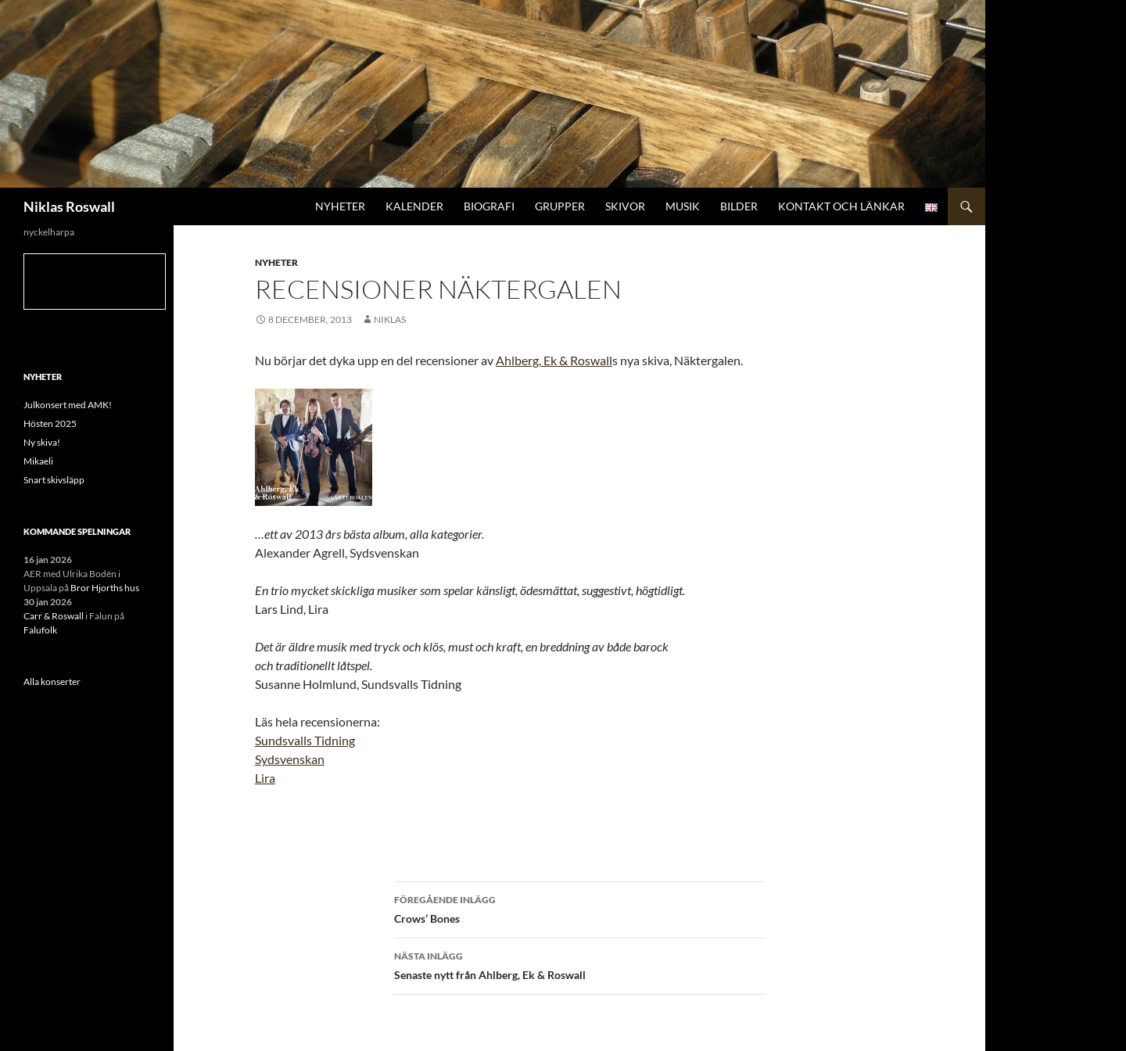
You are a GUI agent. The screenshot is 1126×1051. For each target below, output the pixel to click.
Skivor (625, 206)
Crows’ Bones (579, 908)
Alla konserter (52, 681)
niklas (390, 319)
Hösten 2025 (50, 423)
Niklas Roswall (69, 206)
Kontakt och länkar (841, 206)
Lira (265, 777)
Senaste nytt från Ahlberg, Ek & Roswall (579, 964)
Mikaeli (38, 461)
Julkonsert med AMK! (67, 405)
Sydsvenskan (290, 758)
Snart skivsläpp (53, 480)
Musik (682, 206)
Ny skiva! (41, 442)
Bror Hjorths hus (104, 588)
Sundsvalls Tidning (305, 740)
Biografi (489, 206)
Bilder (739, 206)
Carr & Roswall (53, 616)
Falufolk (40, 630)
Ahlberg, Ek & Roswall (554, 360)
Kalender (414, 206)
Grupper (560, 206)
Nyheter (340, 206)
